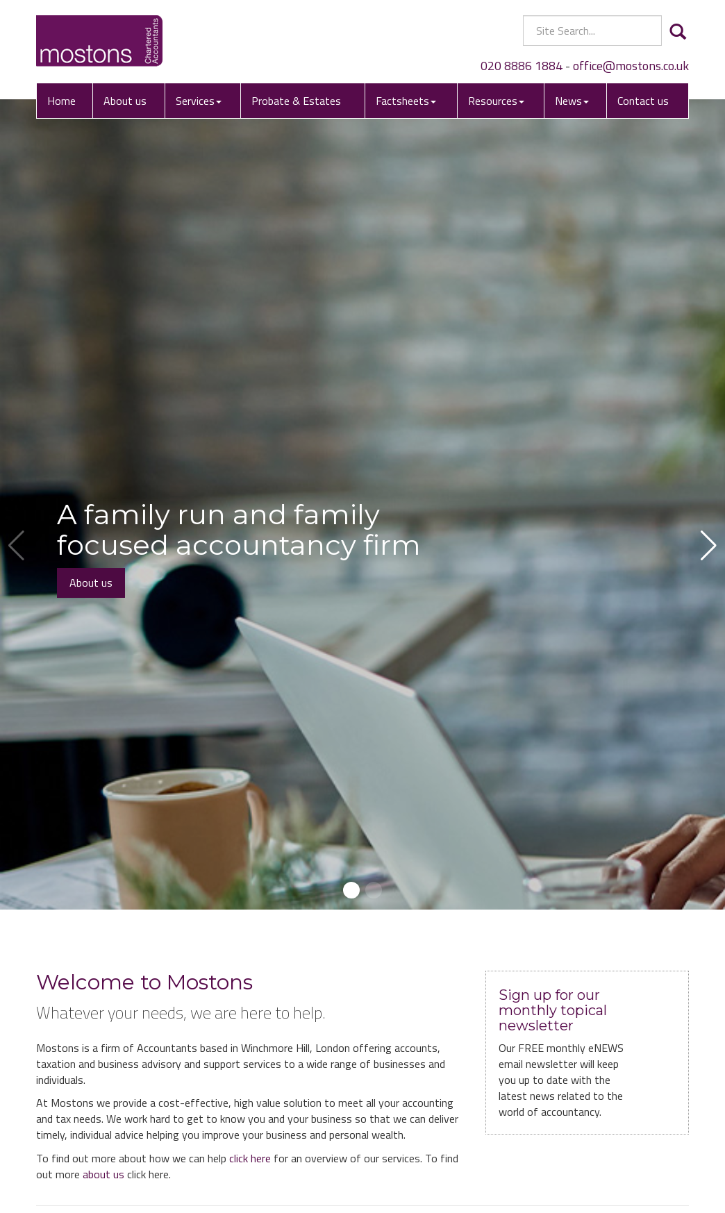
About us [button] (90, 582)
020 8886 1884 (521, 65)
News (572, 100)
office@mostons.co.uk (631, 65)
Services (199, 100)
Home (61, 100)
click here (250, 1158)
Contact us (643, 100)
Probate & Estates (296, 100)
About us (125, 100)
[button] (351, 890)
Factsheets (406, 100)
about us (103, 1174)
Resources (496, 100)
